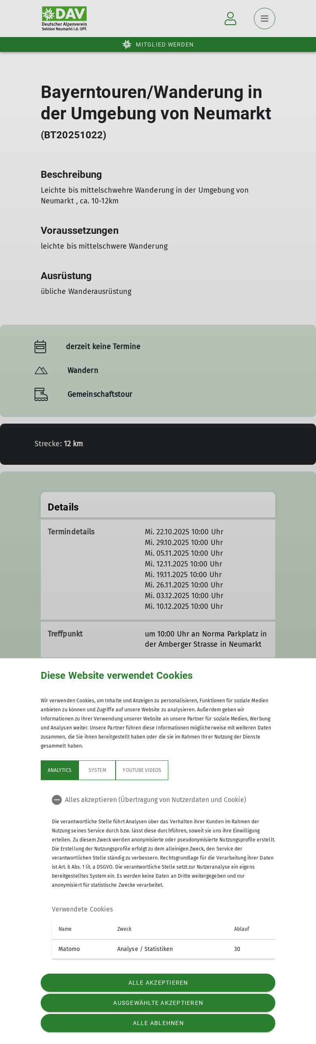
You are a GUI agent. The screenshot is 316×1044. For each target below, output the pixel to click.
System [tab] (97, 770)
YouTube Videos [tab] (142, 770)
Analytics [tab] (60, 770)
